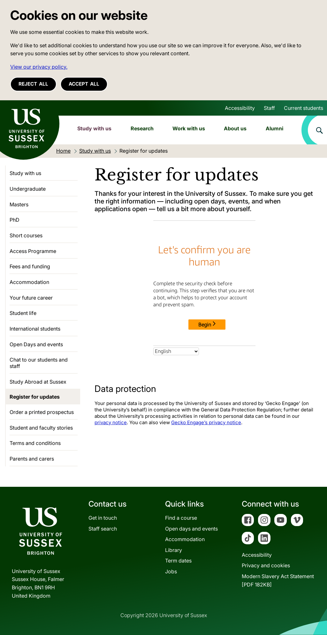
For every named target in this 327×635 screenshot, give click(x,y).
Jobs (171, 571)
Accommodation (29, 282)
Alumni (274, 128)
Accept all (84, 84)
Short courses (26, 235)
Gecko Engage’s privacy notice (206, 422)
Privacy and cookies (266, 565)
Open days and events (191, 528)
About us (235, 128)
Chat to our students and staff (39, 362)
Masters (19, 204)
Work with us (188, 128)
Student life (23, 313)
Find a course (181, 518)
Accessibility (240, 108)
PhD (14, 220)
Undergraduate (28, 189)
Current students (303, 108)
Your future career (31, 298)
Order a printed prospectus (42, 412)
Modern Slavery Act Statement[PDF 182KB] (278, 580)
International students (35, 328)
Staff (269, 108)
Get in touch (102, 518)
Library (173, 550)
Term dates (178, 560)
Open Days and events (36, 344)
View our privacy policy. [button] (38, 67)
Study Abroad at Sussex (38, 382)
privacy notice (111, 422)
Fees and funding (30, 266)
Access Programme (33, 251)
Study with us (94, 128)
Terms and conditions (35, 443)
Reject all (33, 84)
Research (142, 128)
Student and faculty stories (41, 428)
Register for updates (35, 397)
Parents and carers (32, 458)
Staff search (102, 528)
